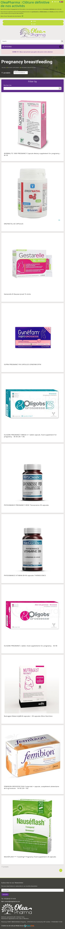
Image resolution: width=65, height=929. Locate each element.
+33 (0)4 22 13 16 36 (10, 898)
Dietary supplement (13, 67)
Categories (32, 46)
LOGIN (33, 21)
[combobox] (21, 72)
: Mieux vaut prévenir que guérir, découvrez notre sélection (32, 52)
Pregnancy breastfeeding (28, 67)
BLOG (57, 1)
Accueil (4, 67)
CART (33, 24)
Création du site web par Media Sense (17, 926)
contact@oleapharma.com (12, 901)
